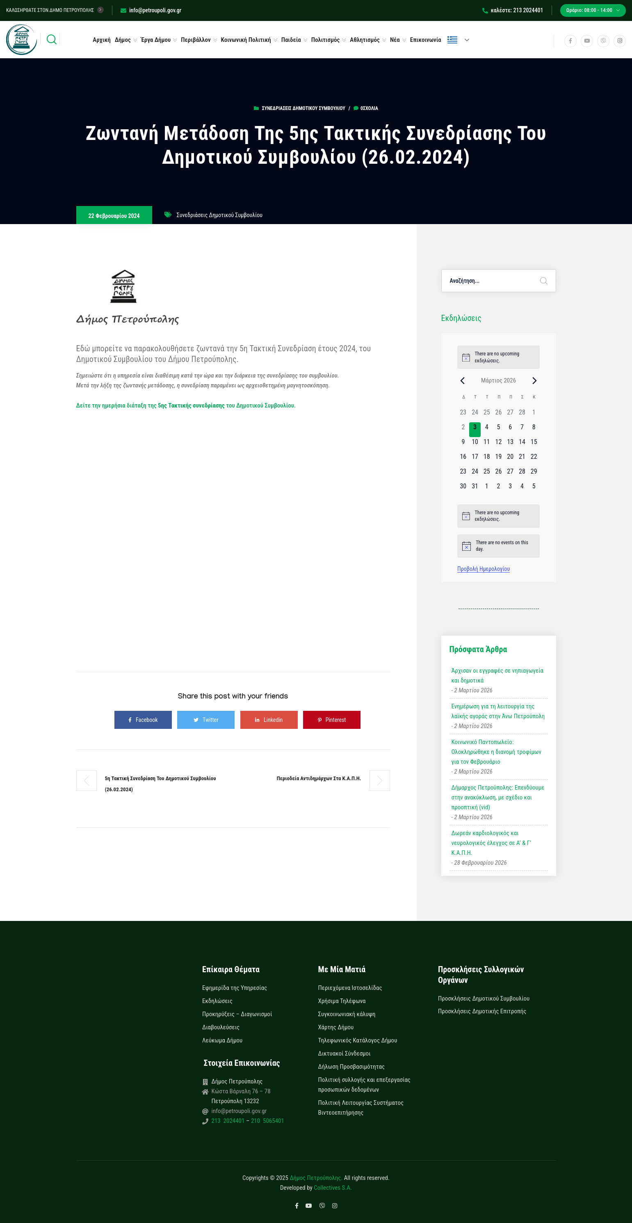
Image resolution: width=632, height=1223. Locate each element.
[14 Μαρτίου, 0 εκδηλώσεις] (522, 444)
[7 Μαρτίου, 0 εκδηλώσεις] (522, 429)
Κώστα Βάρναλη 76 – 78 (241, 1091)
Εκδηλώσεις (217, 1001)
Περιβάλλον (195, 40)
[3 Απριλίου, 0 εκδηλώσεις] (510, 488)
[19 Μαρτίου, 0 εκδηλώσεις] (498, 459)
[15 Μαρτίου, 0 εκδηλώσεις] (534, 444)
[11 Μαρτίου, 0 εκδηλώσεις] (487, 444)
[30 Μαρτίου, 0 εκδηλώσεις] (463, 488)
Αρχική (101, 40)
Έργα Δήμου (156, 40)
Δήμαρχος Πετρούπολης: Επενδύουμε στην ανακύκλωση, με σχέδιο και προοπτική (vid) (498, 797)
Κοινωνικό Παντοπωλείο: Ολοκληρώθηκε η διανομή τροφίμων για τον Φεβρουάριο (496, 751)
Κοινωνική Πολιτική (246, 40)
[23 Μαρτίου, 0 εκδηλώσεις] (463, 474)
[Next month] (535, 380)
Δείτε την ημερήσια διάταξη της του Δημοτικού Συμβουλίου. (186, 405)
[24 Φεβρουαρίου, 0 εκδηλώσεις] (475, 415)
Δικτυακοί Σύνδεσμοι (344, 1053)
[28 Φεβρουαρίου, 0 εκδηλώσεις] (522, 415)
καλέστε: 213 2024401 (512, 10)
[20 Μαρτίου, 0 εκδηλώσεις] (510, 459)
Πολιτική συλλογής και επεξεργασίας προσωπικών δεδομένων (364, 1084)
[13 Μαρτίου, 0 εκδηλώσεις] (510, 444)
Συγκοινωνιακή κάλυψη (347, 1014)
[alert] (498, 357)
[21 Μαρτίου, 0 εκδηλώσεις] (522, 459)
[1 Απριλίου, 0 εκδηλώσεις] (487, 488)
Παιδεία (291, 40)
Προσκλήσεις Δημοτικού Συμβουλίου (483, 998)
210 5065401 (266, 1121)
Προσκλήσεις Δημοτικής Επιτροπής (482, 1011)
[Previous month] (462, 380)
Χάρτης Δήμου (336, 1027)
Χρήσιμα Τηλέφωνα (342, 1001)
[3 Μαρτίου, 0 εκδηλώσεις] (475, 429)
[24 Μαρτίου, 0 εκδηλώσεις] (475, 474)
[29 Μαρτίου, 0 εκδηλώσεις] (534, 474)
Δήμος (123, 40)
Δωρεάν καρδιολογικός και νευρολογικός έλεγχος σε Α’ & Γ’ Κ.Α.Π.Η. (492, 843)
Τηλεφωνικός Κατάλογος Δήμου (357, 1040)
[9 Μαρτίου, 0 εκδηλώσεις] (463, 444)
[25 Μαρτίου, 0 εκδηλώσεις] (487, 474)
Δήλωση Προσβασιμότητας (351, 1066)
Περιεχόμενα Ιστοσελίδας (350, 988)
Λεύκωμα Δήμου (222, 1040)
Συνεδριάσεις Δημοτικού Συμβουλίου (303, 108)
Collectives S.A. (333, 1187)
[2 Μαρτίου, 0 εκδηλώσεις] (463, 429)
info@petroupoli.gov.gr (151, 10)
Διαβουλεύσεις (221, 1027)
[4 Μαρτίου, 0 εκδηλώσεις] (487, 429)
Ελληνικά (452, 40)
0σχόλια (366, 108)
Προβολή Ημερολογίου (483, 569)
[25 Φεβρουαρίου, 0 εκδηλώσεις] (487, 415)
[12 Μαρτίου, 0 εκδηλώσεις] (498, 444)
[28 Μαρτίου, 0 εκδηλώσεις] (522, 474)
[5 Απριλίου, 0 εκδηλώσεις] (534, 488)
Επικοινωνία (425, 40)
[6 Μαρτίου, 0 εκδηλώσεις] (510, 429)
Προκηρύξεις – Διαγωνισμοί (237, 1014)
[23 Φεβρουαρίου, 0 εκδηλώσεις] (463, 415)
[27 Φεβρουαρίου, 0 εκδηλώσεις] (510, 415)
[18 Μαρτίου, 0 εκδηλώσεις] (487, 459)
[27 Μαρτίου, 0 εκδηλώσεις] (510, 474)
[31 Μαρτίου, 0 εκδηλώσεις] (475, 488)
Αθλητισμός (365, 40)
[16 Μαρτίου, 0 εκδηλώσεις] (463, 459)
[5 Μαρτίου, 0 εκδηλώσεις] (498, 429)
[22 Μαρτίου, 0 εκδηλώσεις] (534, 459)
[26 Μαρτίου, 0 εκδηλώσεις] (498, 474)
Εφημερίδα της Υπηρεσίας (234, 988)
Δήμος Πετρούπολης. (316, 1178)
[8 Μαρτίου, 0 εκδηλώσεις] (534, 429)
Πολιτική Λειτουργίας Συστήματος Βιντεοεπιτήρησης (361, 1107)
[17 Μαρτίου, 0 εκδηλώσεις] (475, 459)
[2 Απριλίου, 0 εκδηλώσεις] (498, 488)
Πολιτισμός (325, 40)
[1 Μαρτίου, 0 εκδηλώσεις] (534, 415)
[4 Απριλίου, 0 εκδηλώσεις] (522, 488)
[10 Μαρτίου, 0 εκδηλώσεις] (475, 444)
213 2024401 (229, 1121)
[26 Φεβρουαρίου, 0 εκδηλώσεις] (498, 415)
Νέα (395, 40)
